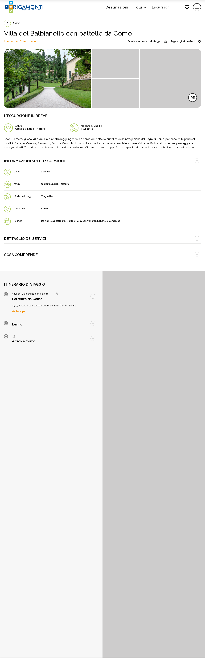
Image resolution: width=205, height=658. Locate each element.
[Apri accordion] (102, 238)
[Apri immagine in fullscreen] (47, 78)
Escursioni (161, 7)
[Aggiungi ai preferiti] (186, 41)
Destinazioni (117, 7)
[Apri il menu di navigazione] (197, 7)
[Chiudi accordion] (102, 160)
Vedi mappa (18, 311)
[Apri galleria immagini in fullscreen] (192, 97)
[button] (147, 41)
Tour (138, 7)
